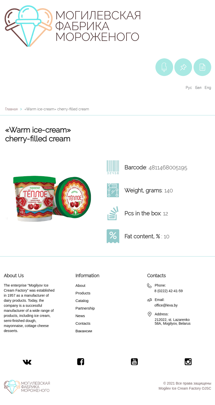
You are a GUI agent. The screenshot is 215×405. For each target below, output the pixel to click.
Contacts (82, 323)
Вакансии (83, 331)
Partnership (85, 308)
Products (82, 293)
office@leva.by (166, 305)
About (80, 285)
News (80, 316)
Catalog (82, 300)
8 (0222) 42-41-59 (168, 291)
